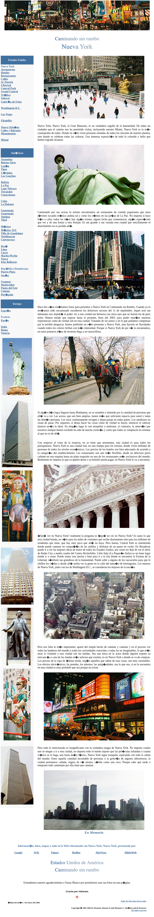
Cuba (4, 201)
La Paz (5, 185)
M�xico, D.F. (9, 230)
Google (18, 852)
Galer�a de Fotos (11, 101)
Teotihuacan (8, 236)
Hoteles (5, 72)
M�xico (6, 226)
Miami (4, 139)
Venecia (5, 333)
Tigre (4, 169)
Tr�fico (6, 95)
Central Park (8, 88)
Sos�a (5, 275)
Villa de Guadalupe (12, 233)
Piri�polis (7, 294)
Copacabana (8, 194)
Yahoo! (55, 852)
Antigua (5, 216)
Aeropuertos (8, 69)
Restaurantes (8, 75)
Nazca (4, 258)
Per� (4, 246)
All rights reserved (138, 910)
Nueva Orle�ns (10, 127)
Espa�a (6, 310)
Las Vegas (6, 114)
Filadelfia (6, 120)
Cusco (4, 252)
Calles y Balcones (11, 130)
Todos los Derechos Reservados (133, 901)
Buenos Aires (8, 162)
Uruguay (6, 281)
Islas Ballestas (9, 262)
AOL (36, 852)
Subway (5, 98)
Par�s (5, 320)
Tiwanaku (7, 191)
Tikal (4, 219)
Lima (4, 249)
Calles (4, 78)
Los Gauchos (8, 176)
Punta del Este (9, 288)
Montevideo (7, 284)
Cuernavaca (8, 239)
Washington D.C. (11, 108)
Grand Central (9, 91)
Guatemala (7, 210)
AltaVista (100, 852)
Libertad (6, 85)
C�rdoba (6, 172)
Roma (4, 329)
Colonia (5, 291)
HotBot (76, 852)
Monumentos (8, 133)
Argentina (7, 159)
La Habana (7, 204)
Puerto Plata (8, 271)
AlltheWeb (130, 852)
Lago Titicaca (9, 188)
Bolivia (5, 182)
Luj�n (5, 166)
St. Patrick (7, 82)
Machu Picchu (9, 255)
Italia (4, 326)
